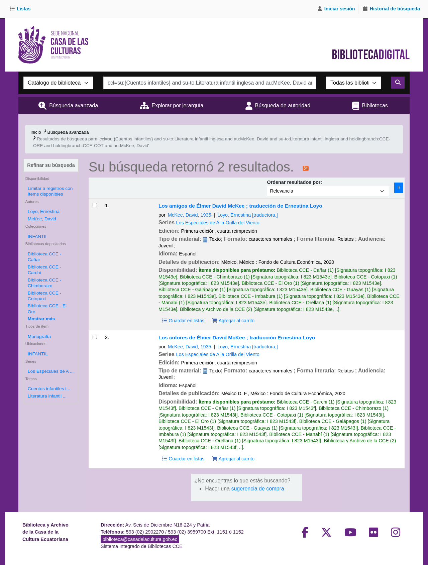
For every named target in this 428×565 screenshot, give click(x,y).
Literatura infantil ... (47, 396)
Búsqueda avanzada (73, 105)
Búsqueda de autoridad (282, 105)
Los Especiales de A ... (51, 371)
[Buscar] (398, 83)
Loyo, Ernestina (44, 211)
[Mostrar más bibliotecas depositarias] (41, 318)
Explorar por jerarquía (177, 105)
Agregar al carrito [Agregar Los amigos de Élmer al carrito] (233, 320)
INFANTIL (38, 236)
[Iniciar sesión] (336, 9)
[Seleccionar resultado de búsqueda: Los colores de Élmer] (95, 337)
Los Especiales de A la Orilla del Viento (217, 222)
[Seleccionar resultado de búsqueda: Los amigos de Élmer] (95, 205)
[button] (21, 9)
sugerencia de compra (257, 488)
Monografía (39, 336)
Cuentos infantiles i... (49, 388)
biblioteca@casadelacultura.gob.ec (140, 539)
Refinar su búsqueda (51, 165)
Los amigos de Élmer (240, 206)
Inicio (35, 132)
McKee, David (42, 218)
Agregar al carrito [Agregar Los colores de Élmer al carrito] (233, 458)
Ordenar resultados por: (294, 182)
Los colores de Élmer (236, 337)
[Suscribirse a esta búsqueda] (306, 167)
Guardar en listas (183, 320)
